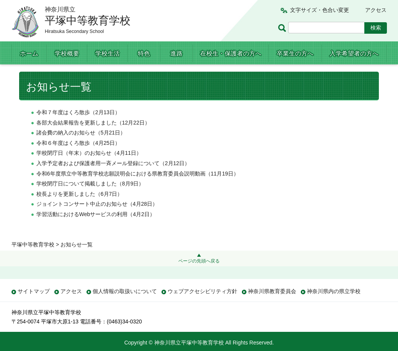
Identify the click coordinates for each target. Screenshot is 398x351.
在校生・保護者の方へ (230, 53)
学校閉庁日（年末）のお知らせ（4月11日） (89, 169)
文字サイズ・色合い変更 (319, 10)
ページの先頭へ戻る (199, 261)
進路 (176, 53)
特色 (144, 53)
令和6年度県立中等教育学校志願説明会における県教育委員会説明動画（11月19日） (137, 189)
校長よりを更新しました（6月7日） (79, 209)
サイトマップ (34, 291)
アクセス (376, 10)
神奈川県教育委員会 (272, 291)
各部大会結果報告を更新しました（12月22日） (93, 138)
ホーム (29, 53)
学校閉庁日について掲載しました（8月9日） (90, 199)
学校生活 (107, 53)
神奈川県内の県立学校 (333, 291)
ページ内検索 (283, 28)
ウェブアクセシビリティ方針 (202, 291)
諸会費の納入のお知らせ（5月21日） (81, 148)
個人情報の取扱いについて (125, 291)
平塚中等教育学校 (32, 74)
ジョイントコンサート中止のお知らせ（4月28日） (97, 220)
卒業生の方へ (295, 53)
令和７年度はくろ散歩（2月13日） (78, 128)
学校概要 (67, 53)
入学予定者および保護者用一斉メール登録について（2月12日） (113, 179)
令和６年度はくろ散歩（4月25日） (78, 158)
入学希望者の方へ (353, 53)
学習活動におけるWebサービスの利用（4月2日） (95, 229)
